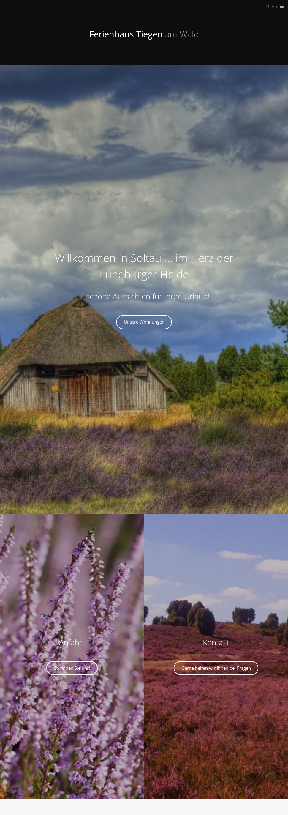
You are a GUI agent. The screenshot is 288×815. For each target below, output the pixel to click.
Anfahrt (72, 642)
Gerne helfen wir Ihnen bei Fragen (216, 668)
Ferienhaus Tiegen (144, 34)
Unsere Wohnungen (144, 322)
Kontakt (216, 642)
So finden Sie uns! (72, 668)
